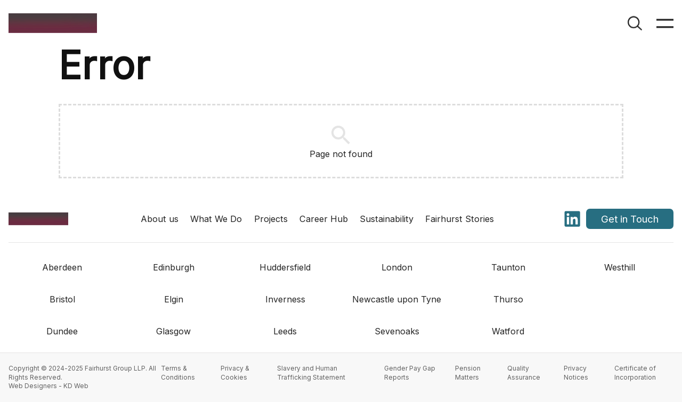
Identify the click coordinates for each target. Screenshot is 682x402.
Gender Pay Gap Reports (409, 372)
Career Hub (323, 219)
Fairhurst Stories (459, 219)
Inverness (285, 299)
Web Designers (33, 386)
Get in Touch (630, 219)
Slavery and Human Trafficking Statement (311, 372)
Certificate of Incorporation (635, 372)
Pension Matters (468, 372)
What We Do (216, 219)
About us (159, 219)
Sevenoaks (397, 331)
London (396, 267)
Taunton (508, 267)
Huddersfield (285, 267)
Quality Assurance (523, 372)
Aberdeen (62, 267)
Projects (271, 219)
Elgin (173, 299)
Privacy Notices (576, 372)
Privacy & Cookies (235, 372)
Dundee (62, 331)
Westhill (619, 267)
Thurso (508, 299)
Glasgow (173, 331)
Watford (508, 331)
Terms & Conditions (178, 372)
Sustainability (386, 219)
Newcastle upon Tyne (396, 299)
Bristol (62, 299)
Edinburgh (173, 267)
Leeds (285, 331)
